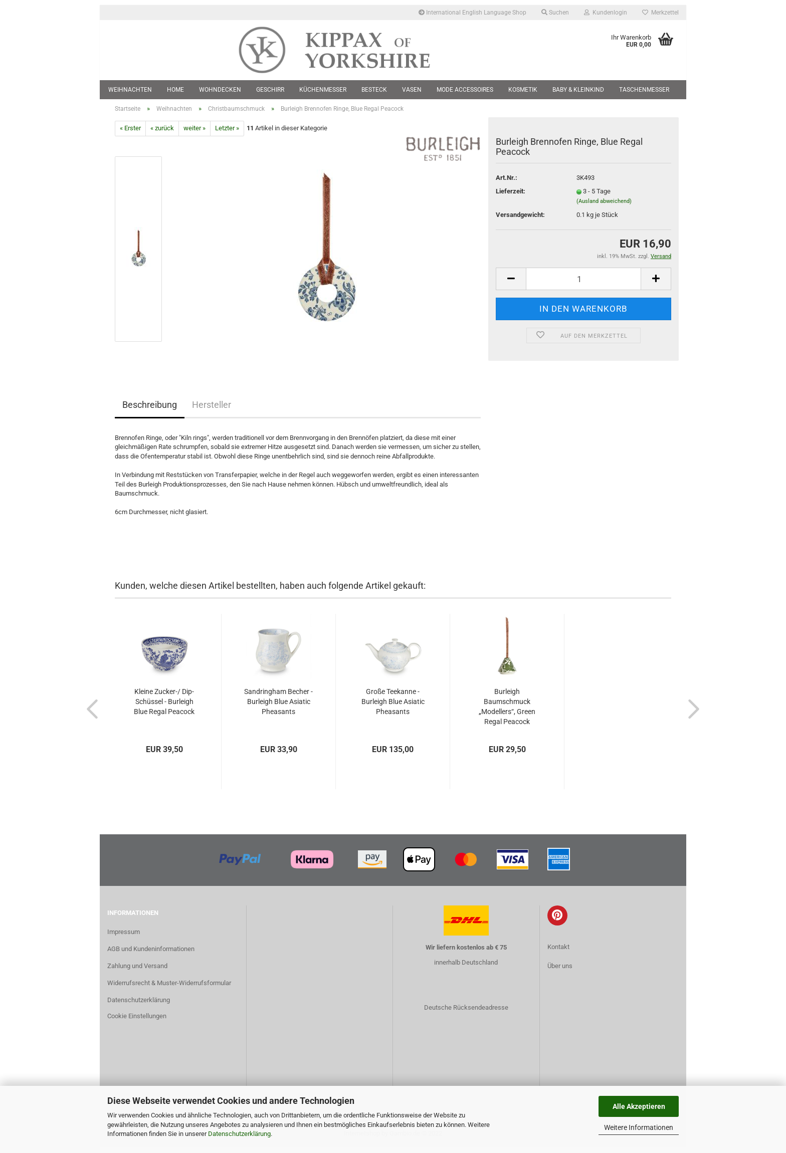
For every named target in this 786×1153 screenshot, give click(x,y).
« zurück (162, 134)
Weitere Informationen (638, 1127)
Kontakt (558, 953)
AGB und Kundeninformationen (150, 955)
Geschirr (270, 89)
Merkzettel (660, 12)
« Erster (130, 134)
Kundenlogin (605, 12)
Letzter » (227, 134)
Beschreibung (149, 410)
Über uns (559, 972)
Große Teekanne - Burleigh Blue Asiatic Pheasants (393, 708)
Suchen (555, 12)
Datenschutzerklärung (239, 1133)
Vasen (412, 89)
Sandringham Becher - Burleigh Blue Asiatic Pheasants (278, 708)
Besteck (374, 89)
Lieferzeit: (510, 197)
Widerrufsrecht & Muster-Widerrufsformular (169, 989)
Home (175, 89)
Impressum (123, 938)
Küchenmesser (322, 89)
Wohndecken (220, 89)
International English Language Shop (472, 12)
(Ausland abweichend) (604, 207)
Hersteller (211, 410)
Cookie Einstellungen (136, 1022)
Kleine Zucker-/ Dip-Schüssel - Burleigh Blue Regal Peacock (164, 708)
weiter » (194, 134)
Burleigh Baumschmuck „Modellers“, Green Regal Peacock (507, 713)
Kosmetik (522, 89)
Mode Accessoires (465, 89)
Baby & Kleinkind (578, 89)
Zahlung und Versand (137, 972)
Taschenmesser (644, 89)
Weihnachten (130, 89)
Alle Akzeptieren (639, 1106)
